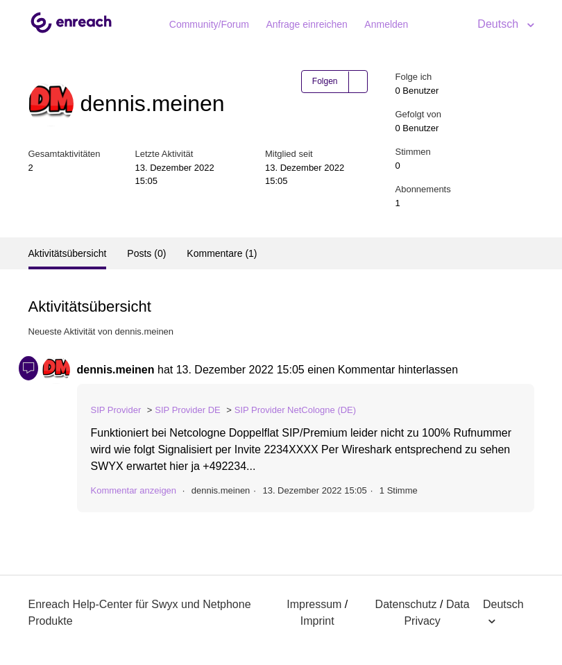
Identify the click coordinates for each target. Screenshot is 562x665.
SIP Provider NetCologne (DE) (295, 410)
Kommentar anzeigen (134, 490)
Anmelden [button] (386, 24)
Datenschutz (406, 604)
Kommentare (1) (222, 253)
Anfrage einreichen (307, 24)
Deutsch (499, 24)
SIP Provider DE (187, 410)
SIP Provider (116, 410)
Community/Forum (209, 24)
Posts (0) (146, 253)
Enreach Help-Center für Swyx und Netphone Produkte (139, 612)
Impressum (314, 604)
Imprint (317, 621)
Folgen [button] (325, 81)
